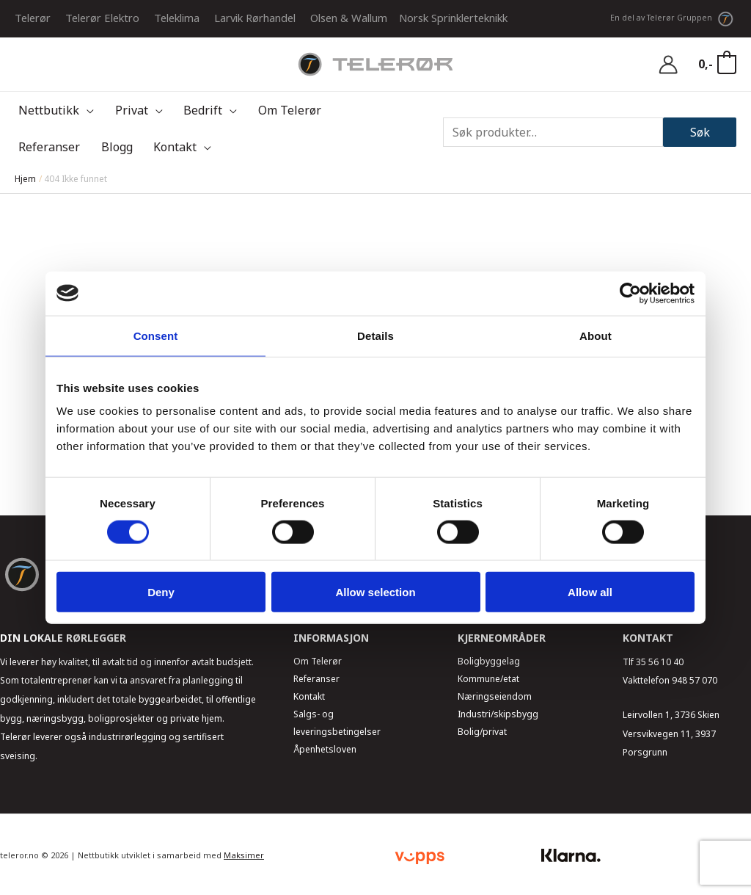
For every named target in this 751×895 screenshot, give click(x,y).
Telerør (33, 17)
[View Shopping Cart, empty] (716, 64)
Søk (700, 132)
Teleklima (176, 17)
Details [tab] (375, 335)
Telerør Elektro (102, 17)
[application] (83, 110)
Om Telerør (317, 661)
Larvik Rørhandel (255, 17)
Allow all (590, 592)
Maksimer (244, 854)
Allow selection (375, 592)
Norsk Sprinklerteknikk (453, 17)
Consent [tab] (155, 335)
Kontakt (309, 696)
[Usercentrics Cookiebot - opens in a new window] (630, 293)
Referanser (316, 679)
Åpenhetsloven (324, 749)
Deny (161, 592)
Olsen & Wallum (348, 17)
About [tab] (595, 335)
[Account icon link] (668, 64)
